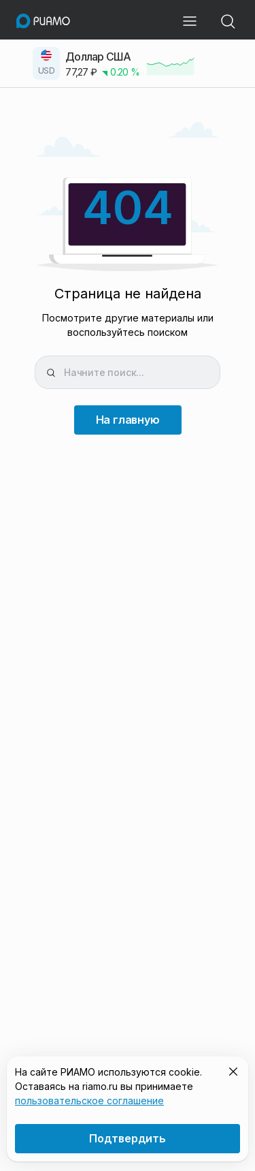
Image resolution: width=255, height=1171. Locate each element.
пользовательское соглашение (89, 1100)
